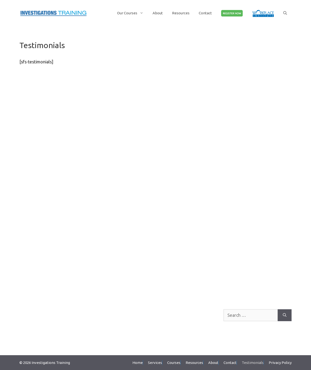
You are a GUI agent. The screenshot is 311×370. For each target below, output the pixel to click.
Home (137, 363)
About (158, 13)
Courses (174, 363)
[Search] (285, 315)
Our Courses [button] (132, 13)
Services (155, 363)
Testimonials (253, 363)
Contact (205, 13)
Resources (181, 13)
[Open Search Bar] (285, 13)
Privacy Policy (280, 363)
